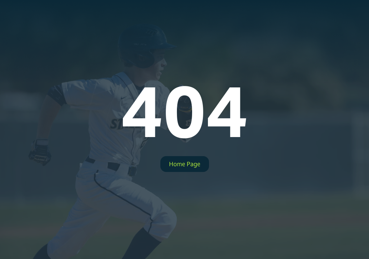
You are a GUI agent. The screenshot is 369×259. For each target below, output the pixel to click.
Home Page (184, 164)
